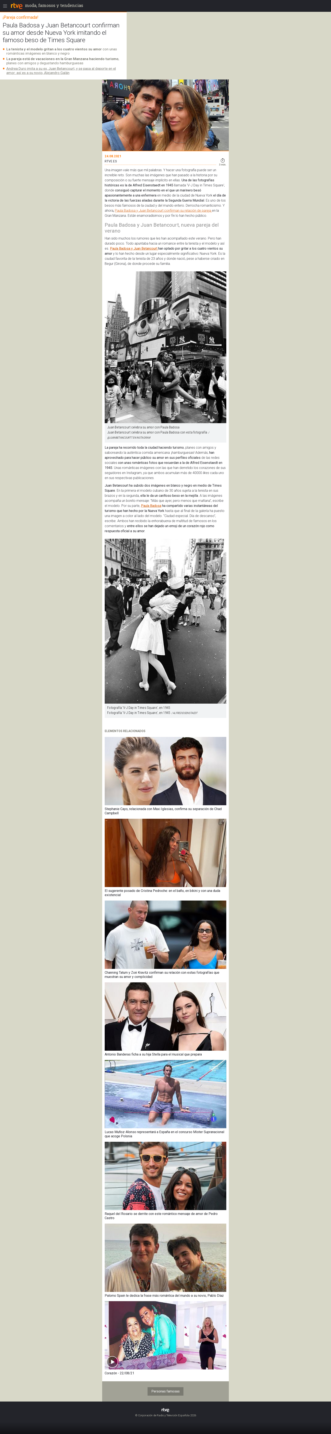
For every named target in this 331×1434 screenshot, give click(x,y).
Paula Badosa (151, 506)
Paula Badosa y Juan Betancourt (134, 248)
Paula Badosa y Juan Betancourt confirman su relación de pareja (163, 211)
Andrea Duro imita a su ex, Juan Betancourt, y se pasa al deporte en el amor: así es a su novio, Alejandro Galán (61, 70)
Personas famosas (165, 1391)
